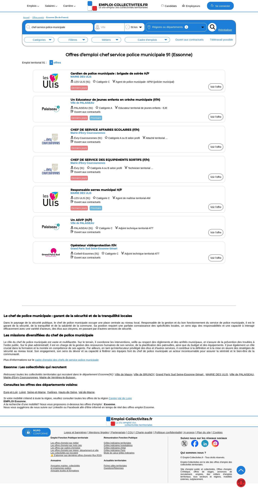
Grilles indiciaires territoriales (117, 443)
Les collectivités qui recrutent (64, 453)
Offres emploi (38, 17)
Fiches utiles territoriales (115, 465)
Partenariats (118, 432)
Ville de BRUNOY (144, 374)
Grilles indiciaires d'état (115, 448)
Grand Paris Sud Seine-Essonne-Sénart (180, 374)
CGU (131, 432)
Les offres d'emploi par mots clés (66, 445)
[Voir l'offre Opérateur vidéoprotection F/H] (129, 252)
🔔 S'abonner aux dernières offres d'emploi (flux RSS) (76, 455)
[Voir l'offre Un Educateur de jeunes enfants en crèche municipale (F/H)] (129, 109)
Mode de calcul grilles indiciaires (119, 453)
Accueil (26, 17)
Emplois (33, 5)
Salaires (51, 5)
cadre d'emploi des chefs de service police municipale (67, 359)
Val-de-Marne (87, 392)
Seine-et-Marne (36, 392)
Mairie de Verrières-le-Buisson (57, 377)
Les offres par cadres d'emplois (65, 448)
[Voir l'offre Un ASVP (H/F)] (129, 227)
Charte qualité (144, 432)
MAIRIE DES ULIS (217, 374)
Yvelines (52, 392)
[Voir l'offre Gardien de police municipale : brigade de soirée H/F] (129, 81)
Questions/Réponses (113, 468)
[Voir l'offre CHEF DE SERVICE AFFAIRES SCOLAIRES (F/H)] (129, 139)
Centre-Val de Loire (120, 398)
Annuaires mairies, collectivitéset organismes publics (65, 466)
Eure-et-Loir (10, 392)
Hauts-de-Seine (67, 392)
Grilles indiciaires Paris (114, 450)
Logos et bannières (75, 432)
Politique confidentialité (168, 432)
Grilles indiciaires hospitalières (118, 445)
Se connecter (220, 5)
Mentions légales (99, 432)
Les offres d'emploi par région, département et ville (75, 450)
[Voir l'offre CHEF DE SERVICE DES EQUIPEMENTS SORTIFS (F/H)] (129, 169)
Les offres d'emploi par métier (65, 443)
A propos (189, 432)
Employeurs (191, 5)
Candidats (169, 5)
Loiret (22, 392)
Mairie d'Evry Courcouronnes (21, 377)
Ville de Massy (123, 374)
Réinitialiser (225, 29)
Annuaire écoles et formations (65, 470)
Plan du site (204, 432)
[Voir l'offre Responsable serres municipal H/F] (129, 199)
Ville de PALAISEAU (241, 374)
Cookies (218, 432)
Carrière (69, 5)
